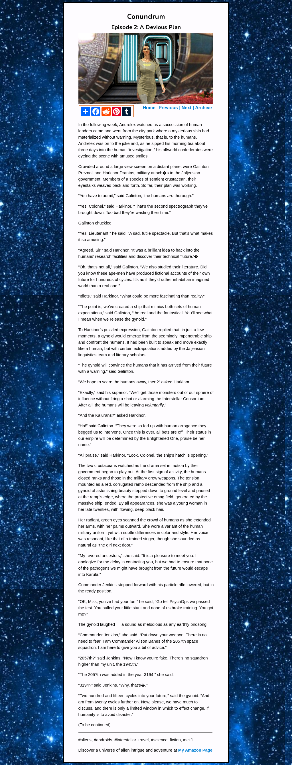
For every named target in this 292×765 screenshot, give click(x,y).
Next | (188, 107)
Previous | (170, 107)
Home (149, 107)
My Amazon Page (195, 750)
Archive (203, 107)
